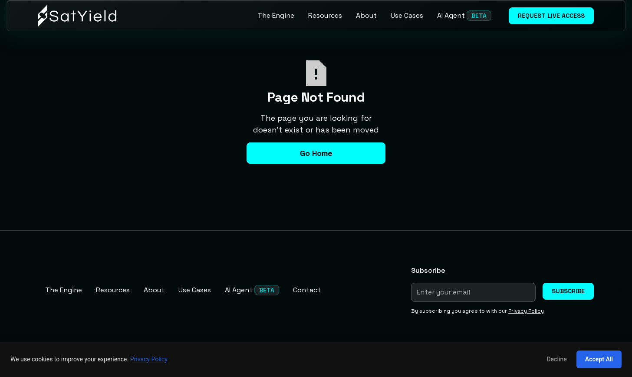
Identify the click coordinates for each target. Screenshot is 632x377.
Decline (556, 359)
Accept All (599, 359)
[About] (366, 15)
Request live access (551, 16)
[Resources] (325, 15)
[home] (77, 15)
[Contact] (307, 290)
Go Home (316, 153)
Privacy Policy (149, 359)
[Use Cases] (407, 15)
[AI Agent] (464, 15)
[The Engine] (275, 15)
